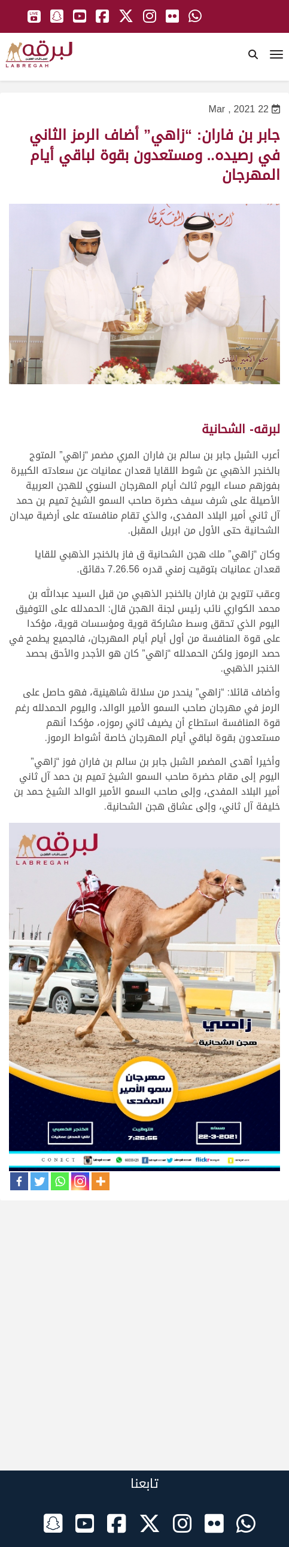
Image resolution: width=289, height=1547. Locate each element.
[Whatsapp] (60, 1181)
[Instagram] (80, 1181)
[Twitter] (39, 1181)
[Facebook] (19, 1181)
